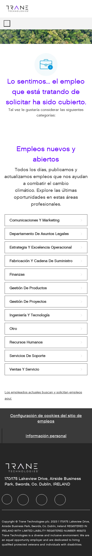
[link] (46, 220)
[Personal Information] (46, 435)
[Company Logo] (17, 9)
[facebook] (7, 499)
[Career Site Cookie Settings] (46, 418)
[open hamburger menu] (7, 23)
